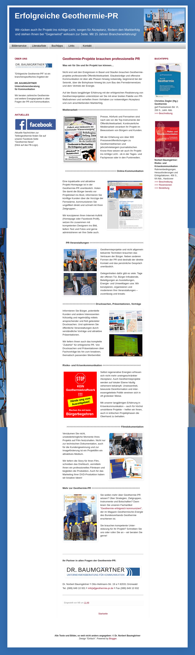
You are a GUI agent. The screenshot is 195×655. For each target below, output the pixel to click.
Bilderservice (19, 45)
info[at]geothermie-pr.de (100, 588)
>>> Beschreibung (164, 113)
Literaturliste (39, 45)
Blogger (113, 638)
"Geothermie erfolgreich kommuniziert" (121, 508)
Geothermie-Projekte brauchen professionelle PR (101, 59)
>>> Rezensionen (163, 185)
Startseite (103, 613)
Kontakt (87, 45)
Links (72, 45)
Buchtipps (57, 45)
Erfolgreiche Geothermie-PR (66, 15)
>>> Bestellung (162, 188)
